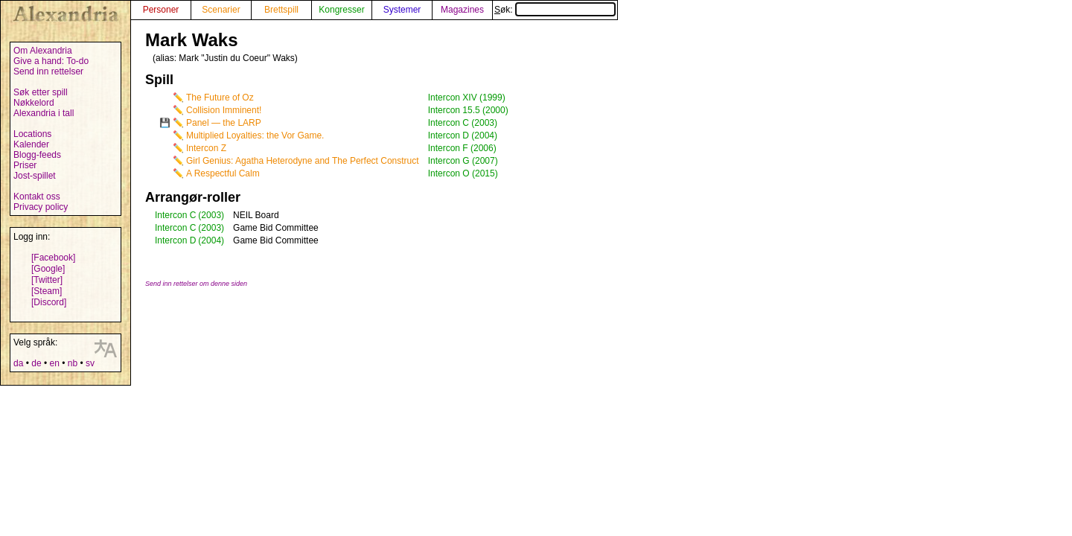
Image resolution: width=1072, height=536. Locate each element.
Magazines (462, 9)
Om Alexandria (42, 50)
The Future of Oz (220, 97)
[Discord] (48, 302)
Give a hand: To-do (51, 61)
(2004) (211, 240)
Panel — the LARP (223, 123)
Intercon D (175, 240)
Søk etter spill (40, 92)
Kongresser (341, 9)
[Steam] (46, 291)
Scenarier (221, 9)
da (18, 363)
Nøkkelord (33, 103)
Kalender (31, 144)
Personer (161, 9)
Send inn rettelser (48, 71)
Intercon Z (206, 148)
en (54, 363)
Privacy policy (40, 207)
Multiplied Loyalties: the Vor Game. (255, 135)
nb (72, 363)
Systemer (402, 9)
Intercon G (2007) (463, 161)
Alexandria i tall (43, 113)
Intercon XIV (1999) (466, 97)
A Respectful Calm (223, 173)
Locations (32, 134)
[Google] (48, 269)
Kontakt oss (36, 196)
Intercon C (175, 215)
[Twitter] (47, 280)
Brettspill (281, 9)
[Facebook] (53, 257)
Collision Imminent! (223, 110)
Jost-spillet (34, 175)
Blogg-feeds (37, 155)
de (36, 363)
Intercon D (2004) (462, 135)
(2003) (211, 215)
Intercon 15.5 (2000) (468, 110)
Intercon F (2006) (462, 148)
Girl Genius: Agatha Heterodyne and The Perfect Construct (302, 161)
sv (90, 363)
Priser (24, 165)
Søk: (555, 9)
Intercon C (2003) (462, 123)
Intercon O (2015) (463, 173)
